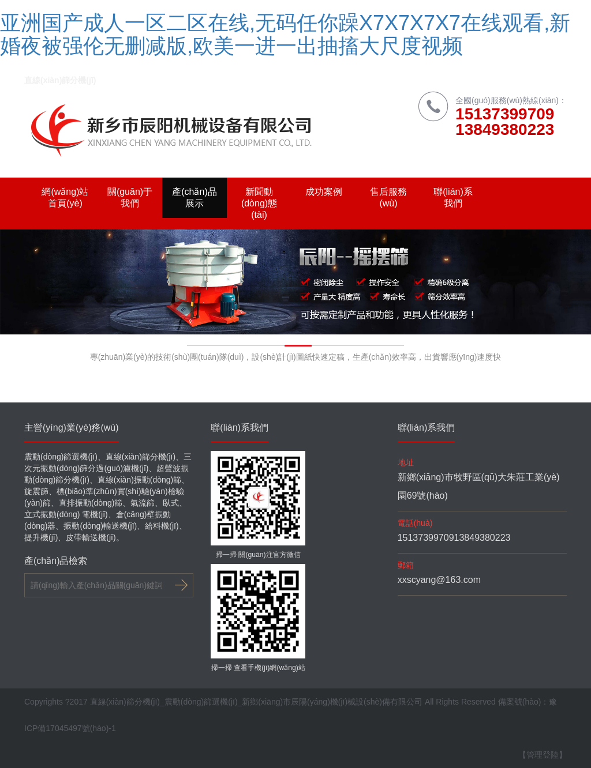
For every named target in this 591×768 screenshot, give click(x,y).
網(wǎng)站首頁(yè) (65, 197)
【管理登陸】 (542, 754)
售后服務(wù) (388, 197)
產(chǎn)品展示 (194, 197)
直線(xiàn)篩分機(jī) (60, 80)
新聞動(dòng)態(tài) (259, 203)
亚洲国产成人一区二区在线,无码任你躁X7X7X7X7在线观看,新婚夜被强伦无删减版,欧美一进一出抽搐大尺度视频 (285, 34)
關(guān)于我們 (129, 197)
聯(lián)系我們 (453, 197)
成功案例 (323, 192)
